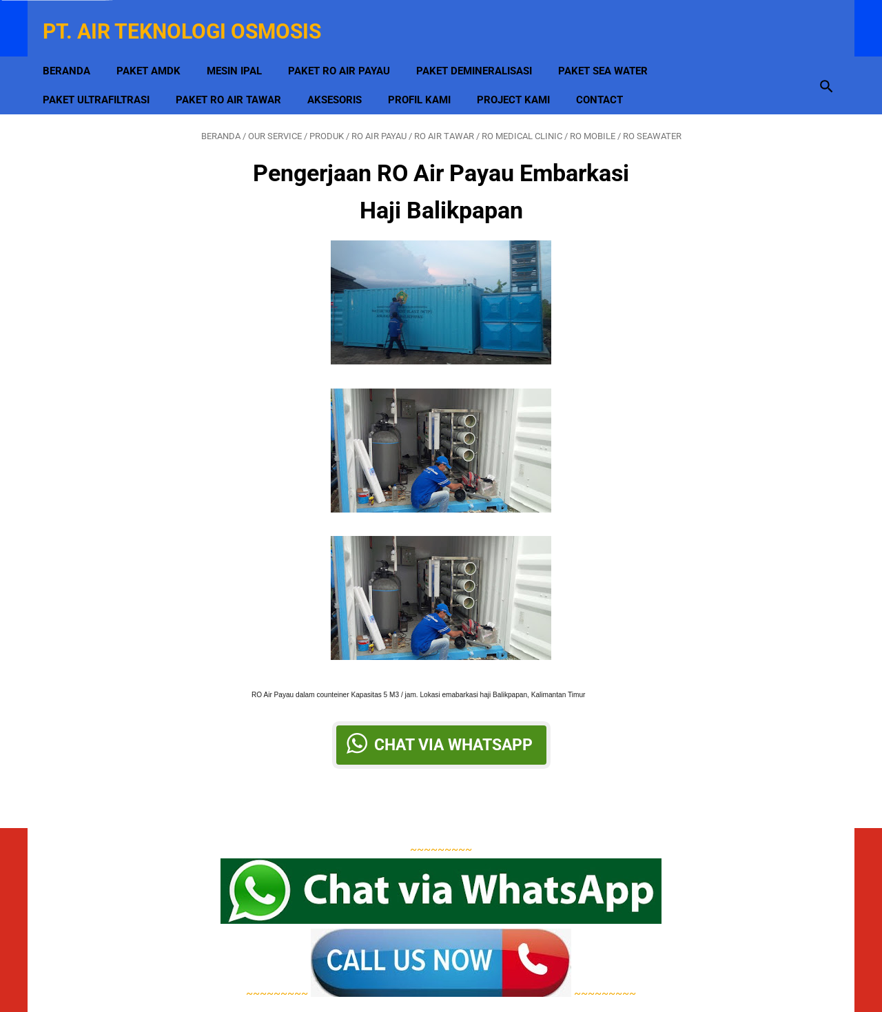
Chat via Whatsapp (453, 731)
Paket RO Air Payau (349, 47)
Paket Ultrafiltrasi (105, 76)
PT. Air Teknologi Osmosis (191, 16)
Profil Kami (429, 76)
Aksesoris (344, 76)
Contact (609, 76)
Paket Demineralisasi (484, 47)
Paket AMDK (158, 47)
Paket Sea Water (612, 47)
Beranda (76, 47)
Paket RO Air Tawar (238, 76)
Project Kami (523, 76)
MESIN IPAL (243, 47)
